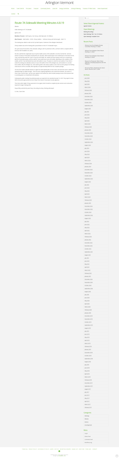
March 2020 (87, 306)
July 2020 (87, 294)
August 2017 (88, 389)
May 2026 (87, 81)
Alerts (52, 449)
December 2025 (89, 96)
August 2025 (88, 108)
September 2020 (89, 288)
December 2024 (89, 133)
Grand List (75, 449)
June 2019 (87, 334)
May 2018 (87, 371)
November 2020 (89, 282)
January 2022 (88, 239)
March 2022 (87, 233)
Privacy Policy (33, 449)
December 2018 (89, 352)
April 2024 (87, 157)
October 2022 (88, 212)
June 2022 (87, 224)
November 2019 (89, 319)
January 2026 (88, 93)
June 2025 (87, 114)
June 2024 (87, 151)
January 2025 (88, 130)
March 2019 (87, 343)
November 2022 (89, 209)
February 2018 (88, 380)
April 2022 (87, 230)
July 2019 (87, 331)
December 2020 (89, 279)
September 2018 (89, 358)
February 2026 (88, 90)
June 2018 (87, 367)
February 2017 (88, 407)
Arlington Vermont (59, 2)
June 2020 (87, 297)
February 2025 (88, 127)
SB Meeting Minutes (65, 449)
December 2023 (89, 169)
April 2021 (87, 267)
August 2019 (88, 328)
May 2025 (87, 117)
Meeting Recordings (88, 31)
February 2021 (88, 273)
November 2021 (89, 245)
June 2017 (87, 395)
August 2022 (88, 218)
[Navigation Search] (18, 13)
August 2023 (88, 181)
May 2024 (87, 154)
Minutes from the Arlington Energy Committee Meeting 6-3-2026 (94, 46)
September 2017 (89, 386)
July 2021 (87, 258)
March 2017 (87, 404)
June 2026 (87, 78)
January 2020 (88, 313)
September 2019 (89, 325)
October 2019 (88, 322)
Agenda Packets (88, 26)
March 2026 (87, 87)
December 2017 (89, 383)
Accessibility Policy (43, 449)
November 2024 (89, 136)
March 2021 (87, 270)
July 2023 (87, 184)
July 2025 (87, 111)
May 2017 (87, 398)
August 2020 (88, 291)
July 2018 (87, 364)
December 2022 (89, 206)
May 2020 (87, 300)
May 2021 (87, 264)
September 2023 (89, 178)
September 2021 (89, 252)
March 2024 (87, 160)
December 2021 (89, 242)
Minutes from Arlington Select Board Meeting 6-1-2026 (94, 51)
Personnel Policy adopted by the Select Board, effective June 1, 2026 (95, 68)
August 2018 (88, 361)
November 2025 (89, 99)
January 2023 (88, 203)
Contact (94, 449)
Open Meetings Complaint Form (91, 36)
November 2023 (89, 172)
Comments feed (89, 439)
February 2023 (88, 200)
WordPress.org (88, 442)
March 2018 (87, 377)
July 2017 (87, 392)
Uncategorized (88, 425)
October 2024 (88, 139)
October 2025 (88, 102)
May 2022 (87, 227)
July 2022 (87, 221)
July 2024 (87, 148)
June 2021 (87, 261)
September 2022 (89, 215)
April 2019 (87, 340)
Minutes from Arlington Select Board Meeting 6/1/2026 (94, 56)
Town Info (88, 449)
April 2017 (87, 401)
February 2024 (88, 163)
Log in (86, 433)
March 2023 (87, 197)
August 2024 (88, 145)
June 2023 (87, 188)
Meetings (87, 416)
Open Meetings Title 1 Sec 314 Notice (93, 34)
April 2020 (87, 303)
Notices (86, 422)
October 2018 (88, 355)
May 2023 (87, 191)
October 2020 (88, 285)
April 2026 (87, 84)
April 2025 (87, 120)
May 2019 (87, 337)
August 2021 (88, 255)
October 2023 (88, 175)
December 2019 (89, 316)
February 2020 (88, 310)
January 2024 (88, 166)
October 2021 (88, 249)
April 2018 (87, 374)
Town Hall (25, 449)
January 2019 (88, 349)
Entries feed (87, 436)
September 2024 (89, 142)
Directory (81, 449)
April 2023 (87, 194)
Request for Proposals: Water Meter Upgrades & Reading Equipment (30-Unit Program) (95, 62)
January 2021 (88, 276)
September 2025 (89, 105)
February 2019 (88, 346)
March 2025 (87, 124)
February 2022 (88, 236)
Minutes (87, 419)
